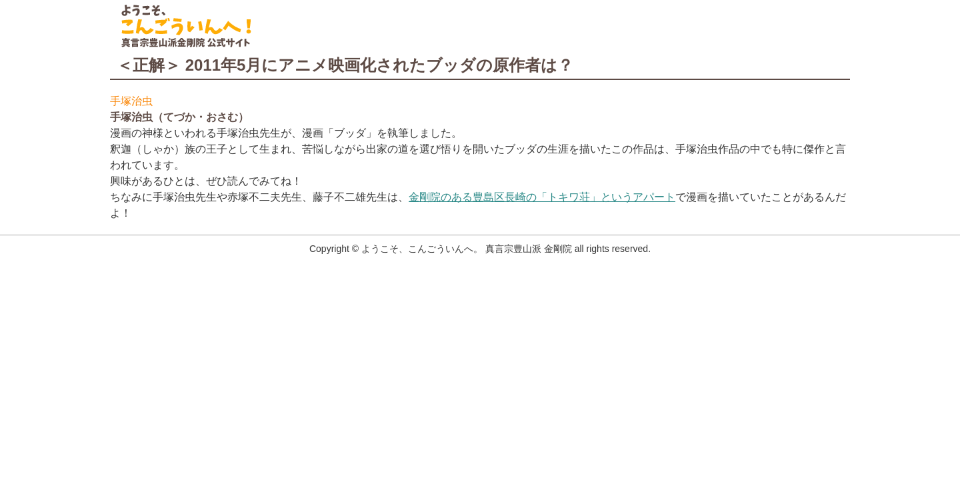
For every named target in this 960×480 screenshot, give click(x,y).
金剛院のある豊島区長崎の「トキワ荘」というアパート (542, 197)
